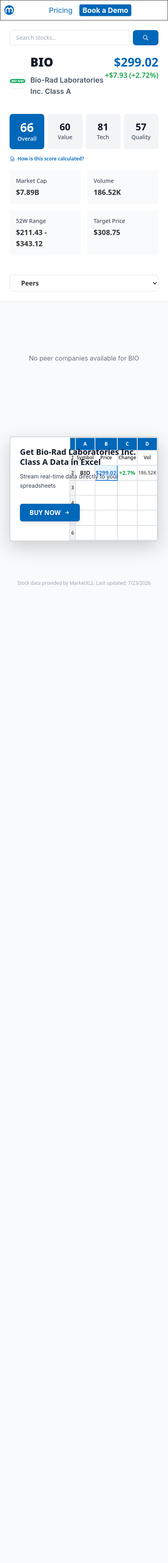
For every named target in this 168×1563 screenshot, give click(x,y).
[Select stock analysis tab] (84, 283)
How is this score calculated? (47, 159)
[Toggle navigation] (154, 10)
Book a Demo (105, 10)
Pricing (61, 10)
